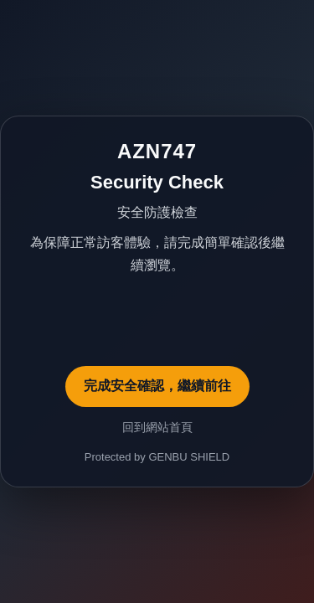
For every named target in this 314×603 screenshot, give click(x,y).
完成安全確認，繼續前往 (157, 386)
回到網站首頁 (157, 427)
